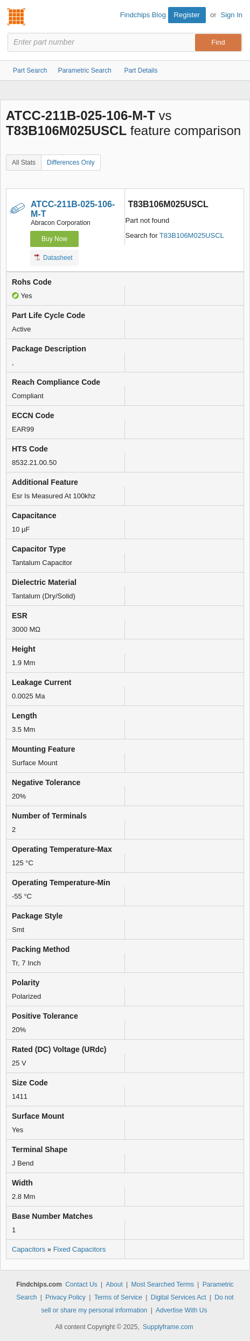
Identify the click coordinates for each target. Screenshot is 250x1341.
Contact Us (81, 1284)
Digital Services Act (178, 1297)
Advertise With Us (181, 1310)
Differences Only (70, 162)
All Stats (24, 162)
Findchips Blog (143, 15)
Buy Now (54, 239)
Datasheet (53, 257)
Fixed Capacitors (79, 1249)
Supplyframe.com (168, 1327)
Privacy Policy (65, 1297)
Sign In (231, 15)
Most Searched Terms (163, 1284)
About (114, 1284)
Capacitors (28, 1249)
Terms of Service (118, 1297)
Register (187, 15)
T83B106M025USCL (191, 235)
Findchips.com (17, 17)
